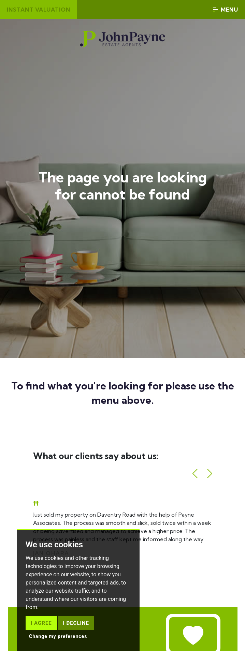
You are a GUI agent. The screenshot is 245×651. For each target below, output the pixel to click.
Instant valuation (38, 9)
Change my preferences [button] (58, 636)
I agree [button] (41, 623)
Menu (225, 9)
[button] (195, 473)
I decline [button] (76, 623)
